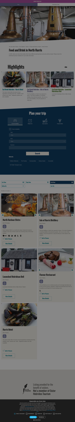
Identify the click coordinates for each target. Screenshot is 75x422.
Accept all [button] (33, 417)
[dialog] (37, 410)
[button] (37, 420)
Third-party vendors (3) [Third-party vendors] (30, 406)
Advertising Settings (26, 410)
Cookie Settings (49, 410)
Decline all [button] (41, 417)
